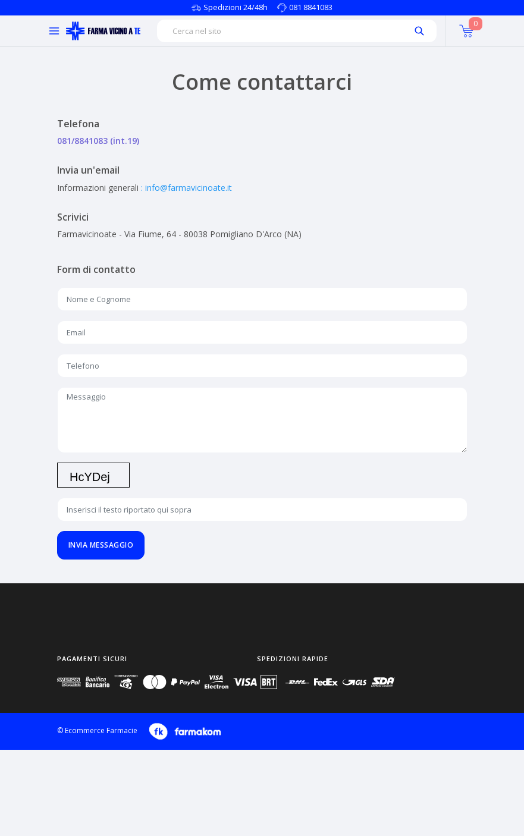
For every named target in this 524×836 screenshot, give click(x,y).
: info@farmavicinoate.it (186, 187)
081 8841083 (310, 7)
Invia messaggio (101, 545)
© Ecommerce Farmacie (97, 730)
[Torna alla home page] (103, 31)
